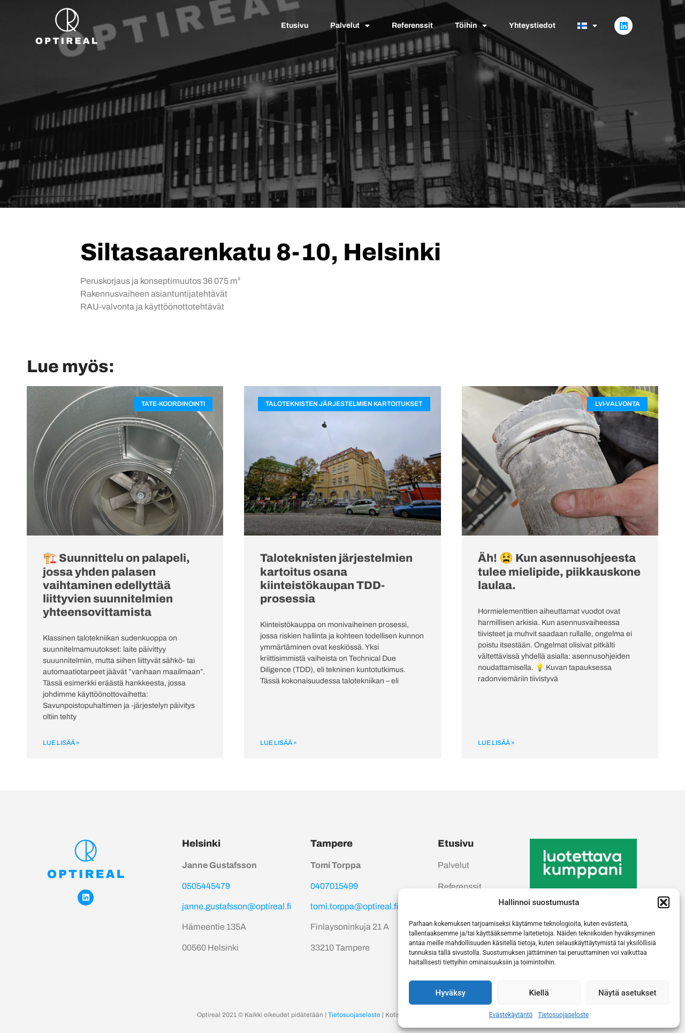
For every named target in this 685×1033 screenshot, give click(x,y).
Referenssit (412, 25)
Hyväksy (451, 993)
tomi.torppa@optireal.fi (354, 906)
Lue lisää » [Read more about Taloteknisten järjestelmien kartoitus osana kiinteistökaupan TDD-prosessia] (278, 743)
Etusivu (294, 25)
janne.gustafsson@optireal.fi (236, 906)
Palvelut (350, 26)
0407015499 (334, 886)
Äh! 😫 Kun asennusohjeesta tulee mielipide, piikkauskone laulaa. (559, 571)
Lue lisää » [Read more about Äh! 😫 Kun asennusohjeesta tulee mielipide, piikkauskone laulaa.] (496, 743)
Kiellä (539, 993)
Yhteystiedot (532, 25)
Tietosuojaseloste (563, 1015)
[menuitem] (587, 25)
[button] (663, 902)
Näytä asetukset (627, 993)
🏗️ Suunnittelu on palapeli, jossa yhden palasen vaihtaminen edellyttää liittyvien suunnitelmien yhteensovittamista (116, 585)
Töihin (471, 26)
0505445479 (206, 886)
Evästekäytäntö (510, 1015)
